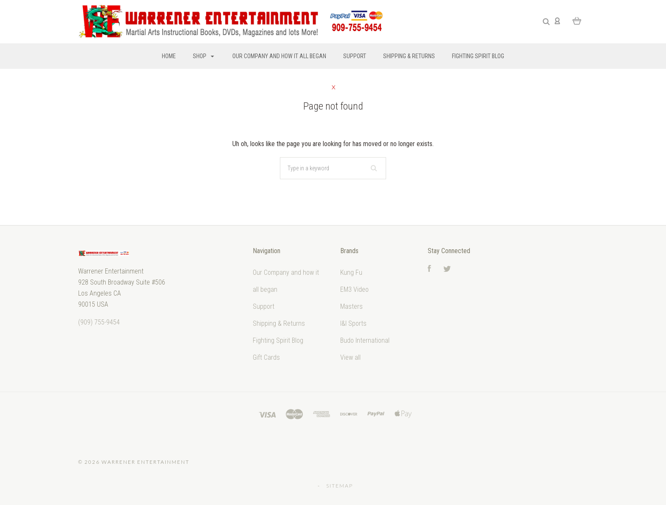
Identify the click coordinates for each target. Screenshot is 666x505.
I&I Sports (353, 323)
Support (354, 56)
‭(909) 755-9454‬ (99, 322)
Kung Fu (351, 272)
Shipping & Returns (409, 56)
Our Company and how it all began (279, 56)
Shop (203, 56)
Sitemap (339, 485)
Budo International (364, 340)
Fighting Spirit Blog (478, 56)
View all (350, 357)
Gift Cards (266, 357)
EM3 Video (354, 289)
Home (169, 56)
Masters (351, 306)
